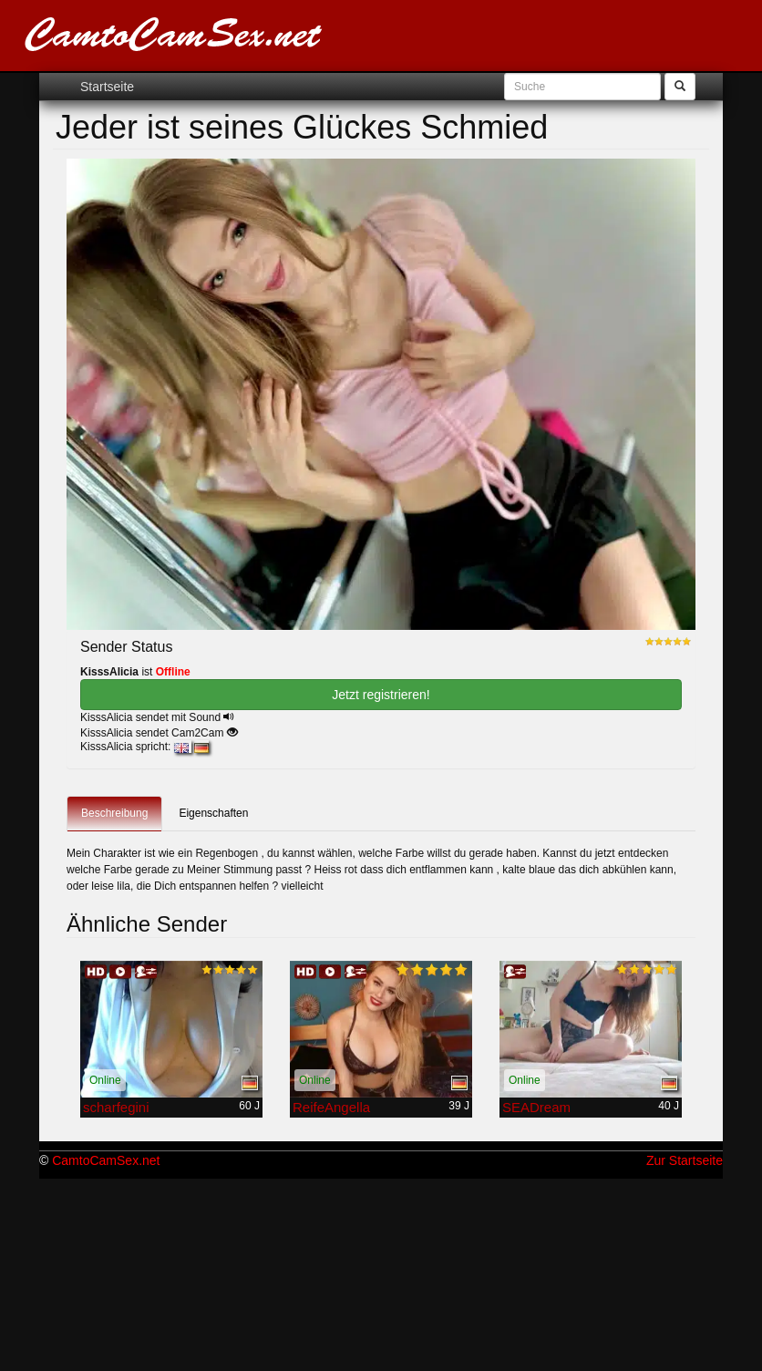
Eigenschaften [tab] (213, 813)
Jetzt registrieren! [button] (380, 694)
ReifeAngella (331, 1107)
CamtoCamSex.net (106, 1160)
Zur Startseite (684, 1160)
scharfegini (116, 1107)
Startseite (107, 86)
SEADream (536, 1107)
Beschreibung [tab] (114, 813)
